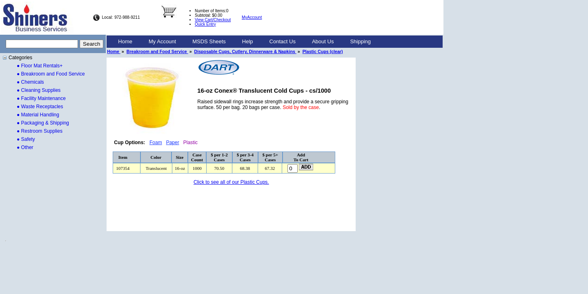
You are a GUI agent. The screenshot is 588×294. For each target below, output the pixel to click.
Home (125, 41)
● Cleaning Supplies (38, 90)
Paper (172, 142)
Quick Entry (205, 24)
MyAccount (252, 17)
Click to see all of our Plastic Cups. (231, 182)
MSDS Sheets (209, 41)
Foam (155, 142)
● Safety (26, 139)
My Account (162, 41)
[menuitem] (125, 41)
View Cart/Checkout (213, 20)
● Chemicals (30, 82)
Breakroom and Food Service (157, 51)
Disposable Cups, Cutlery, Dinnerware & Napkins (245, 51)
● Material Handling (38, 115)
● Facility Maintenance (41, 98)
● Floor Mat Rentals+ (39, 66)
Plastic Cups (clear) (323, 51)
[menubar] (244, 41)
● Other (25, 147)
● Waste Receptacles (40, 106)
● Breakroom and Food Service (51, 74)
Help (247, 41)
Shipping (360, 41)
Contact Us (283, 41)
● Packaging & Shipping (43, 123)
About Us (323, 41)
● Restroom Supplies (39, 131)
